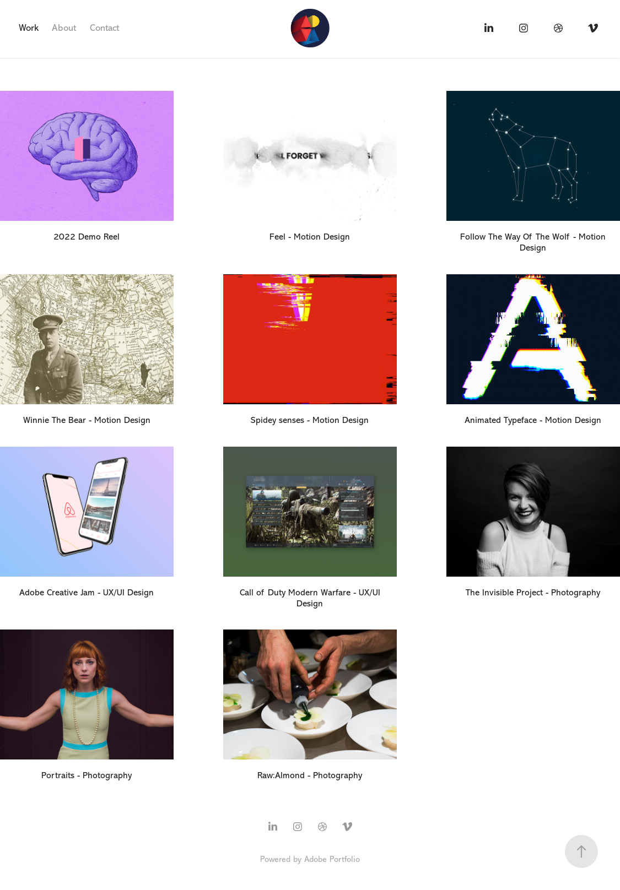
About (64, 28)
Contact (104, 28)
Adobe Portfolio (332, 859)
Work (29, 28)
